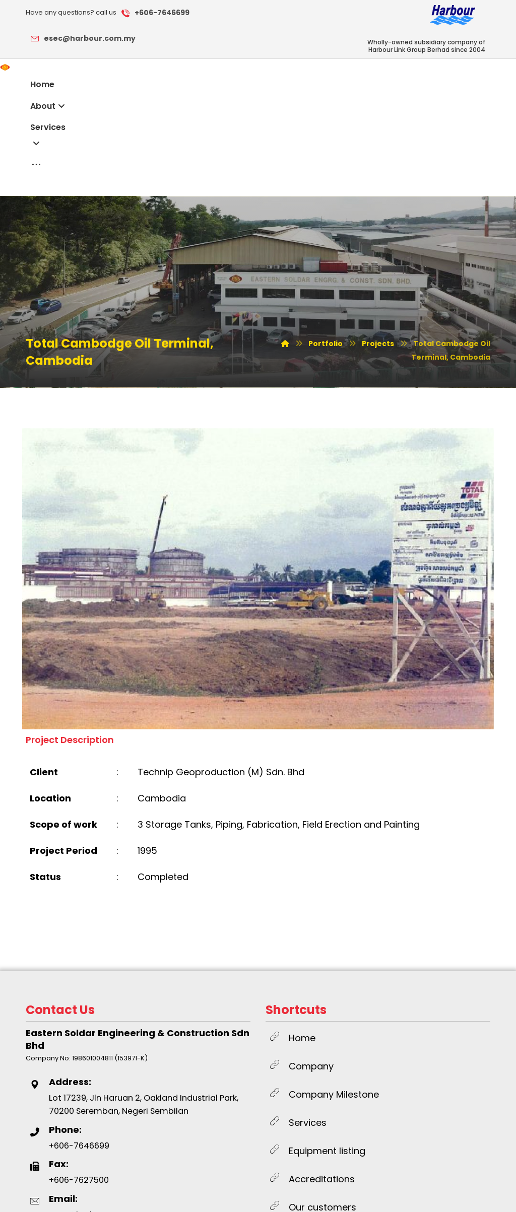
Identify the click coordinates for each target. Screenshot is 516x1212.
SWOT (200, 1193)
